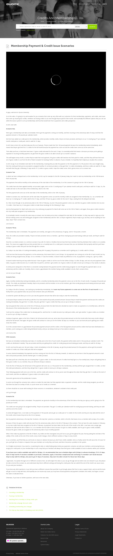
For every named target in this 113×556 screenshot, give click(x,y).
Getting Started (31, 30)
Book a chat (44, 538)
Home (75, 4)
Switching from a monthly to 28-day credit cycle (23, 499)
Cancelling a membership (16, 492)
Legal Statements (80, 535)
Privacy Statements (81, 532)
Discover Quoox (84, 4)
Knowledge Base (51, 21)
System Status (45, 544)
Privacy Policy (10, 553)
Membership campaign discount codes (20, 503)
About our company (47, 528)
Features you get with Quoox (49, 535)
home (42, 21)
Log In (105, 4)
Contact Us (96, 4)
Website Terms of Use (82, 528)
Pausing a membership (16, 496)
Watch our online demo (48, 532)
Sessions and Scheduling (65, 21)
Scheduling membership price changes (20, 506)
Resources (44, 541)
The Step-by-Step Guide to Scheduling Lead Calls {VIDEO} (26, 510)
